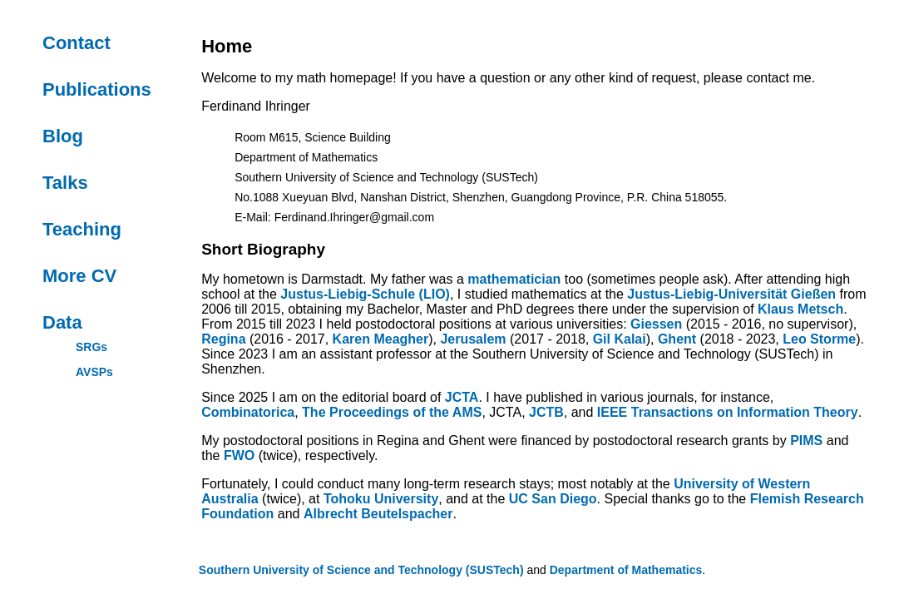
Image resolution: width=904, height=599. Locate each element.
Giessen (656, 324)
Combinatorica (247, 412)
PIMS (806, 440)
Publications (96, 89)
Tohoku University (381, 499)
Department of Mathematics (626, 570)
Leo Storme (819, 339)
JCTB (546, 412)
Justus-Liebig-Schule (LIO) (365, 294)
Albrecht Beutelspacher (378, 514)
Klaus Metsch (800, 309)
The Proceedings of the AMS (392, 412)
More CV (79, 275)
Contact (76, 42)
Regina (223, 339)
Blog (62, 136)
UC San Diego (553, 499)
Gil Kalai (619, 339)
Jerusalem (473, 339)
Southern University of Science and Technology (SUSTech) (361, 570)
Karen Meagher (381, 339)
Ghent (677, 339)
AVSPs (94, 372)
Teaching (81, 229)
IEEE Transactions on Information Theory (727, 412)
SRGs (91, 347)
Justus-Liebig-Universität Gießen (731, 294)
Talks (65, 182)
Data (62, 322)
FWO (239, 455)
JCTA (462, 397)
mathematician (514, 279)
